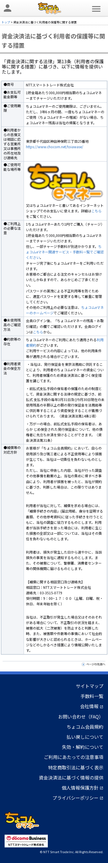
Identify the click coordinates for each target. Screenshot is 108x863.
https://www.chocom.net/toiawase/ (54, 146)
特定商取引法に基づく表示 (75, 767)
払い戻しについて (85, 736)
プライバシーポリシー (77, 797)
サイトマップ (89, 685)
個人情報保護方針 (82, 787)
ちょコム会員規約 (85, 726)
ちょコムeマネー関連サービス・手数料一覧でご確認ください (65, 252)
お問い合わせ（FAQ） (80, 716)
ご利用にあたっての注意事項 (73, 756)
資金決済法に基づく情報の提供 (71, 777)
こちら (96, 210)
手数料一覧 (91, 696)
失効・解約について (82, 746)
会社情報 (91, 706)
